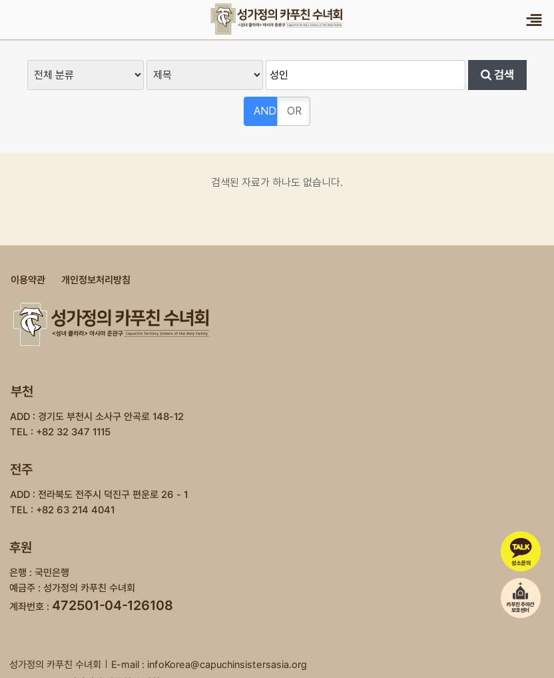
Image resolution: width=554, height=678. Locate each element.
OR (294, 111)
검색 (497, 74)
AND (265, 111)
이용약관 (28, 280)
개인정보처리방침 (96, 280)
